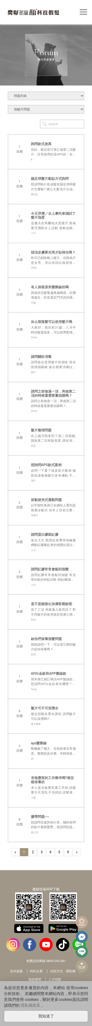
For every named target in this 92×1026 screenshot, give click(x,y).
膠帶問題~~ (40, 817)
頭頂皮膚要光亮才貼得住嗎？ (53, 252)
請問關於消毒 (41, 357)
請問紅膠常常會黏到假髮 (50, 569)
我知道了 (46, 1016)
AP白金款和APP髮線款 (48, 673)
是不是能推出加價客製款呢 (51, 604)
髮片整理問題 (41, 430)
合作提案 (16, 971)
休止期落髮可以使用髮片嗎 (51, 322)
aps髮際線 (39, 743)
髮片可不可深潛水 (44, 708)
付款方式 (56, 971)
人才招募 (54, 979)
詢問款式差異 (41, 144)
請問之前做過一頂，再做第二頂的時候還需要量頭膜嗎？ (53, 393)
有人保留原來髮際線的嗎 (50, 287)
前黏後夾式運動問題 (46, 500)
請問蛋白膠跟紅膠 (44, 534)
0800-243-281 (56, 961)
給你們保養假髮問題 (46, 639)
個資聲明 (34, 979)
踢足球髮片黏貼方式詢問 (50, 179)
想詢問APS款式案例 (46, 465)
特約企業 (36, 971)
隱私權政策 (30, 1005)
